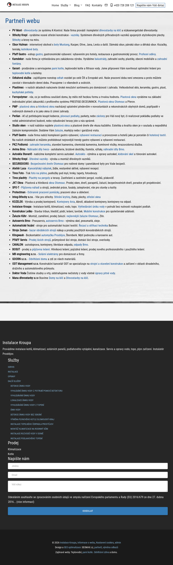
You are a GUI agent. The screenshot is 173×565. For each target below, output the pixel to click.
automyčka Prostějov (53, 235)
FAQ (87, 5)
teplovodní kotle (21, 73)
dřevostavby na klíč (110, 30)
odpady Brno (81, 244)
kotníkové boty (29, 49)
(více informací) (25, 502)
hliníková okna (46, 106)
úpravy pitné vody (105, 273)
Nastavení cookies (105, 542)
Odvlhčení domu (38, 259)
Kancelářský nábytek (39, 168)
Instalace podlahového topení (26, 438)
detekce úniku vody (20, 386)
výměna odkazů (110, 547)
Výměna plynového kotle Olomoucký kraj (32, 419)
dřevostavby (31, 30)
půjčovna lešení (41, 249)
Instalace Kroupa (68, 542)
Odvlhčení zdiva (101, 552)
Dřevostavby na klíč (77, 278)
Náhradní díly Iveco (38, 149)
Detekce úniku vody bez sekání (26, 414)
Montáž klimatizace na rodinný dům (29, 428)
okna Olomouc (57, 182)
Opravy (11, 376)
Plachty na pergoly (39, 178)
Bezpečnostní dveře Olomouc (47, 163)
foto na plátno (39, 173)
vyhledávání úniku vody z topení (27, 405)
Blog (76, 5)
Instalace (13, 371)
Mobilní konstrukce (94, 211)
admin (118, 542)
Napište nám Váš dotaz (150, 5)
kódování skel (125, 154)
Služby (64, 5)
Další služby (14, 381)
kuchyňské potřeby (22, 92)
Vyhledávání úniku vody (91, 206)
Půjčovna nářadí (30, 187)
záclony (100, 116)
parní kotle (58, 68)
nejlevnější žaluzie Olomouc (82, 216)
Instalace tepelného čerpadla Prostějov (32, 424)
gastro (39, 54)
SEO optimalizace (72, 547)
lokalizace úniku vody (22, 400)
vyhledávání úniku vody (23, 395)
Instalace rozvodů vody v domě (27, 433)
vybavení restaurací (91, 135)
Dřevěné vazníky (38, 159)
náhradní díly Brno (113, 149)
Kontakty (97, 5)
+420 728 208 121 (122, 5)
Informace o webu (86, 542)
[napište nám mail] (106, 5)
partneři (98, 547)
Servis (11, 367)
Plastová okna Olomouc (111, 101)
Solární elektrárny (48, 254)
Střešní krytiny (62, 197)
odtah (60, 78)
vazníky (75, 35)
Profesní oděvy (147, 54)
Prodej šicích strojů (40, 240)
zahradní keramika (40, 144)
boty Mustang (61, 44)
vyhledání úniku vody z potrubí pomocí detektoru (36, 390)
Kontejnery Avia (66, 201)
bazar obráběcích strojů (42, 230)
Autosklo (80, 154)
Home (55, 5)
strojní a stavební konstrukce (106, 263)
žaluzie (59, 130)
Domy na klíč (56, 278)
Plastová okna (128, 97)
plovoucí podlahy (69, 116)
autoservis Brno (55, 220)
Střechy (16, 40)
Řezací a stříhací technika (93, 225)
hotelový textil (158, 135)
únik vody (16, 409)
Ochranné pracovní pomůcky (43, 192)
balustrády (100, 59)
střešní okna (94, 197)
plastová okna (27, 106)
